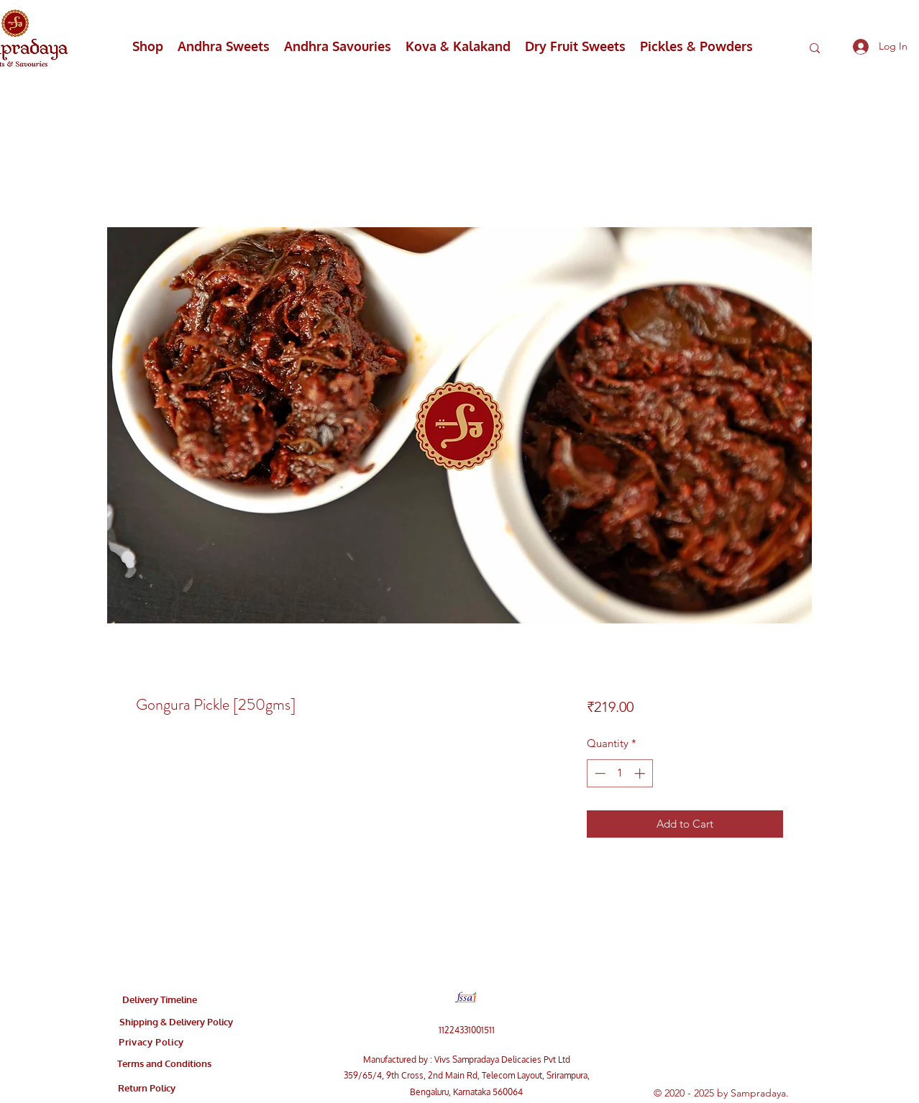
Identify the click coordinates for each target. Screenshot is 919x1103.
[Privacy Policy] (151, 1042)
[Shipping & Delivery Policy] (176, 1022)
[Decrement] (598, 773)
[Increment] (641, 773)
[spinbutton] (619, 773)
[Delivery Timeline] (160, 999)
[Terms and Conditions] (164, 1063)
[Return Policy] (147, 1088)
